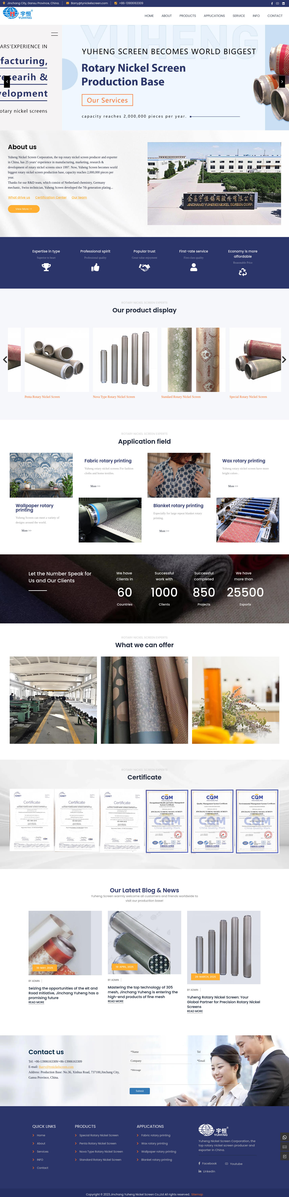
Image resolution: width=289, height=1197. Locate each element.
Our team (79, 197)
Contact (275, 15)
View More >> (23, 209)
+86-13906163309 (129, 3)
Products (188, 15)
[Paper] (179, 475)
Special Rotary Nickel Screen (28, 396)
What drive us (19, 197)
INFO (40, 1160)
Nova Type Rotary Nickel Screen (167, 396)
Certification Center (51, 197)
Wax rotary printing (154, 1143)
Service (239, 15)
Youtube (233, 1164)
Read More (36, 1002)
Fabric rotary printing (155, 1135)
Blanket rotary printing (156, 1160)
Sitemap (197, 1194)
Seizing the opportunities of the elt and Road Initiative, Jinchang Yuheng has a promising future (64, 993)
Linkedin (207, 1171)
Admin (36, 981)
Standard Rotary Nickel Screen (234, 396)
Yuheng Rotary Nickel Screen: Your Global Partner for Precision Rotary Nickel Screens (223, 1002)
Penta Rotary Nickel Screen (95, 396)
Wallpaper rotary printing (158, 1152)
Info (256, 15)
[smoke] (110, 520)
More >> (95, 486)
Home (149, 15)
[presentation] (7, 82)
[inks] (41, 475)
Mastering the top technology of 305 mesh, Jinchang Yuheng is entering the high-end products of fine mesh (143, 992)
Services (43, 1152)
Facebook (208, 1163)
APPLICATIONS (214, 15)
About (167, 15)
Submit (140, 1090)
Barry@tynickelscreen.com (87, 3)
